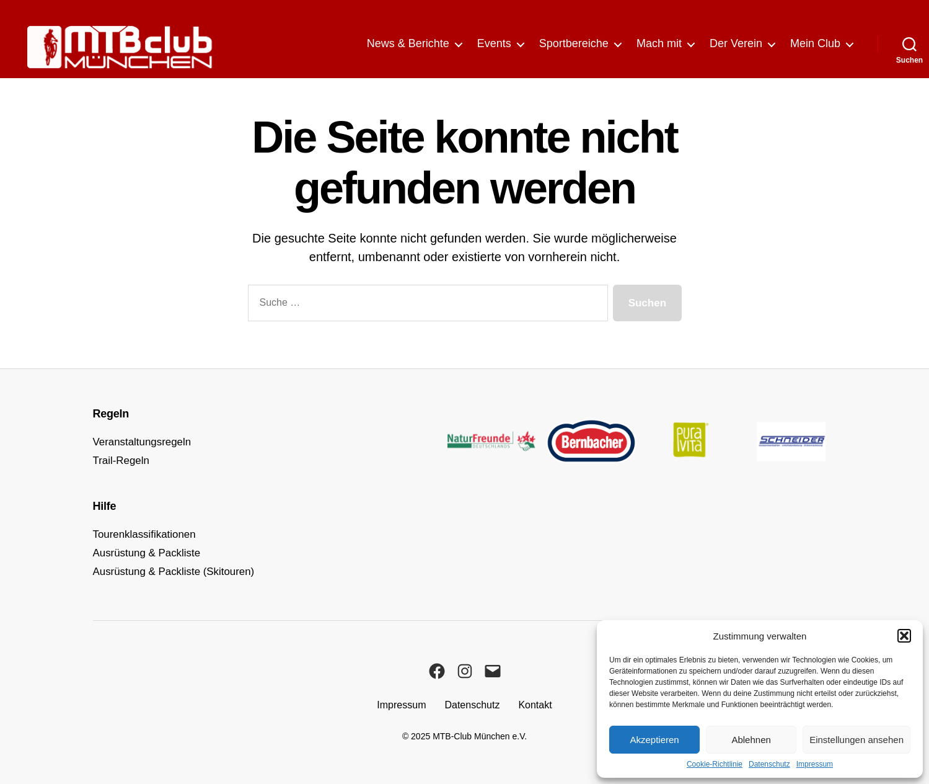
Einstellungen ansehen (856, 739)
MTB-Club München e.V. (480, 736)
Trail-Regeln (123, 460)
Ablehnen (750, 739)
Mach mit (659, 43)
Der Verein (736, 43)
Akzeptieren (654, 739)
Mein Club (815, 43)
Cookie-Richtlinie (714, 764)
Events (494, 43)
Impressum (814, 764)
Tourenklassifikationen (148, 534)
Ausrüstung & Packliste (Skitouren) (179, 571)
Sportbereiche (574, 43)
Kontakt (535, 705)
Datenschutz (769, 764)
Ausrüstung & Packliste (150, 552)
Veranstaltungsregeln (145, 441)
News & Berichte (408, 43)
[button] (904, 636)
